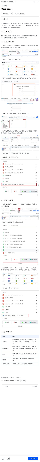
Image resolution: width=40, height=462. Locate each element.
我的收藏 (22, 13)
